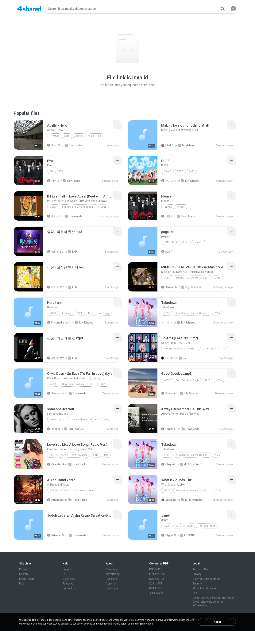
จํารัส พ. (53, 428)
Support (67, 569)
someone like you (78, 419)
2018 (178, 526)
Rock (53, 313)
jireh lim (169, 242)
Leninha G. (169, 428)
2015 (67, 136)
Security (198, 583)
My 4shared (187, 145)
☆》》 (167, 322)
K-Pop (167, 313)
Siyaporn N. (56, 393)
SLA (195, 593)
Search (23, 574)
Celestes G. (56, 464)
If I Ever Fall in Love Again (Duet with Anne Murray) (80, 207)
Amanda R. (56, 499)
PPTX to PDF (156, 574)
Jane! (167, 526)
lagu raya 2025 (192, 287)
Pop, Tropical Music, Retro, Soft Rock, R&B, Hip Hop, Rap (181, 348)
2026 (191, 171)
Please (168, 207)
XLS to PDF (155, 583)
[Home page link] (29, 8)
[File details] (28, 135)
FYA (51, 171)
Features (68, 583)
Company (112, 569)
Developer (112, 588)
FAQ (65, 574)
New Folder (73, 145)
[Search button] (222, 8)
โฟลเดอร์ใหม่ (74, 428)
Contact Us (69, 588)
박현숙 (53, 180)
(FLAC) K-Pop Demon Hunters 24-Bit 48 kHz (192, 464)
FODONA (187, 535)
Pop (52, 455)
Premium (24, 569)
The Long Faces (206, 526)
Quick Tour (69, 578)
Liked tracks (77, 464)
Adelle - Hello (94, 136)
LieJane (168, 358)
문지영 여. (169, 180)
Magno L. (168, 464)
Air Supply (66, 313)
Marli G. (167, 145)
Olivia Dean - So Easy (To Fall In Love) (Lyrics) (80, 384)
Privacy (197, 574)
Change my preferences (140, 623)
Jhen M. (54, 145)
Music (53, 207)
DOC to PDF (156, 569)
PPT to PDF (156, 588)
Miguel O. (168, 535)
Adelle (78, 136)
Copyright (112, 583)
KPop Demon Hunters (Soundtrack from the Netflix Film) (193, 313)
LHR (72, 251)
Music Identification (204, 588)
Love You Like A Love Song (73, 455)
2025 (103, 207)
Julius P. (54, 216)
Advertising (113, 574)
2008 (80, 313)
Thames (54, 136)
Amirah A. (169, 287)
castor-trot (55, 251)
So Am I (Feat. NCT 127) (215, 348)
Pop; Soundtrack (60, 490)
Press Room (26, 578)
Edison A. (168, 393)
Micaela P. (169, 499)
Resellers (111, 578)
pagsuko (198, 242)
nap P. (166, 251)
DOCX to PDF (157, 578)
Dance (167, 171)
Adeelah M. (56, 535)
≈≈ (182, 358)
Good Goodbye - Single (187, 380)
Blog (22, 583)
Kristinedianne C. (59, 322)
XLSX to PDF (156, 593)
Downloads (72, 180)
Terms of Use (201, 569)
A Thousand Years (85, 490)
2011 (96, 455)
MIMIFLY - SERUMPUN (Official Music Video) (194, 277)
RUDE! (180, 171)
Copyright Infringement (207, 578)
